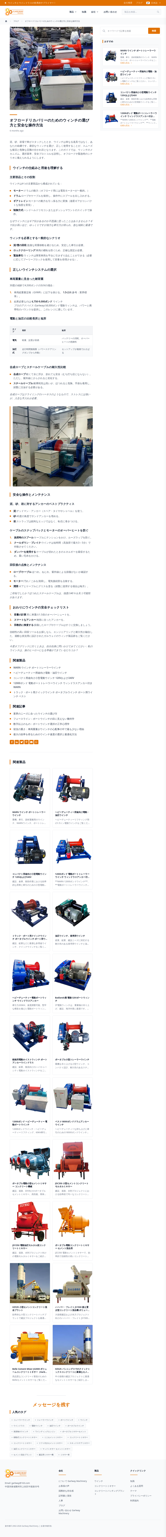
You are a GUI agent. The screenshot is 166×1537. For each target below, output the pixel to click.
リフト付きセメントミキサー (50, 1443)
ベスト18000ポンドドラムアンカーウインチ (72, 1123)
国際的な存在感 (66, 1490)
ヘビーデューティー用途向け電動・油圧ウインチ (40, 672)
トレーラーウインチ (21, 1420)
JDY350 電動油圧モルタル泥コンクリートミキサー (29, 1247)
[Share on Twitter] (21, 742)
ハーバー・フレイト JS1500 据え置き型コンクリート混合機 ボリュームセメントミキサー (72, 1309)
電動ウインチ (36, 1425)
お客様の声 (64, 1485)
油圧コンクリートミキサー (23, 1449)
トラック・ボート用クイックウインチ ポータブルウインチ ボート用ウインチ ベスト (29, 937)
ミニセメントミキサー (52, 1437)
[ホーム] (6, 21)
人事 (61, 1500)
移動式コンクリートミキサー (24, 1437)
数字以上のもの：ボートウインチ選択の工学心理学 (41, 724)
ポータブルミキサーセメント (73, 1431)
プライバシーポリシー (141, 1495)
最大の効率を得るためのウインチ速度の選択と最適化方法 (45, 734)
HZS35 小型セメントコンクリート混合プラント (29, 1309)
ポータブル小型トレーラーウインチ (72, 1059)
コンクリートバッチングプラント (109, 1492)
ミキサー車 (64, 1454)
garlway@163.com (20, 1483)
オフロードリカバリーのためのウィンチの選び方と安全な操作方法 (52, 21)
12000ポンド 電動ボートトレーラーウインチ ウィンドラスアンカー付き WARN (72, 875)
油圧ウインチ (54, 1425)
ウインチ (83, 1420)
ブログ (139, 2)
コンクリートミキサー (78, 1437)
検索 (154, 30)
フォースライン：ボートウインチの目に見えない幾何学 (43, 718)
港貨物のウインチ (20, 1431)
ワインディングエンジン (44, 1431)
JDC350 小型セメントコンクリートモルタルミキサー (71, 1185)
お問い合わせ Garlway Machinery (69, 1512)
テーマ (133, 1490)
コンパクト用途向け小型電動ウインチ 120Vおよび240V (43, 678)
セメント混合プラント (22, 1454)
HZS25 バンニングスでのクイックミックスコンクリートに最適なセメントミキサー (72, 1370)
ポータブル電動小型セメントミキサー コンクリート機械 (29, 1185)
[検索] (159, 12)
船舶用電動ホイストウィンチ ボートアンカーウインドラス (29, 1061)
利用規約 (134, 1500)
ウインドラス (18, 1425)
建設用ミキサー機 (45, 1454)
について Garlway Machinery (73, 1481)
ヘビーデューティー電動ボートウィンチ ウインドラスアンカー (29, 999)
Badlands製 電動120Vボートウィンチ (72, 999)
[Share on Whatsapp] (36, 742)
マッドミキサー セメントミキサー (55, 1449)
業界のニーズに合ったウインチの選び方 (35, 713)
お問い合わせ (110, 11)
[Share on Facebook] (12, 742)
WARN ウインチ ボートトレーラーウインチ (37, 667)
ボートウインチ (66, 1420)
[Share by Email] (31, 742)
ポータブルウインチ (75, 1425)
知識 (84, 11)
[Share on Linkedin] (17, 742)
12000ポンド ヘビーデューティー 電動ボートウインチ (29, 1123)
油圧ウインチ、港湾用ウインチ (70, 935)
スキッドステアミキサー (79, 1443)
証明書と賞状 (65, 1495)
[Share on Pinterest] (26, 742)
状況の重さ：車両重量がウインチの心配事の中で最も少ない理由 (48, 729)
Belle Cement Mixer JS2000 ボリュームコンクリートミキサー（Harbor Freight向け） (29, 1370)
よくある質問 (136, 1485)
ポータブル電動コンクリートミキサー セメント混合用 (72, 1247)
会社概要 (128, 2)
